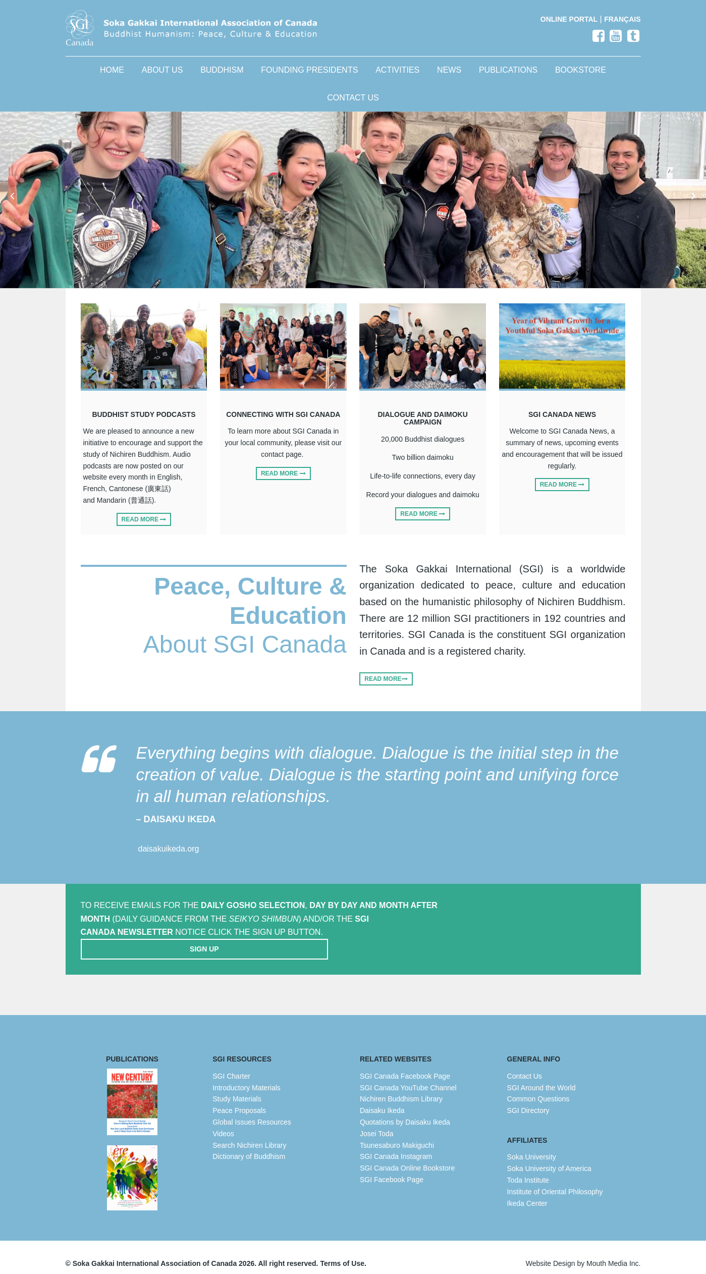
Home (112, 77)
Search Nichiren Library (249, 1133)
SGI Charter (231, 1064)
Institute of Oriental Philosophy (555, 1180)
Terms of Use (342, 1251)
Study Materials (236, 1087)
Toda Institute (528, 1168)
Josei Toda (377, 1122)
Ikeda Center (527, 1191)
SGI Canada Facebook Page (405, 1064)
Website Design (550, 1251)
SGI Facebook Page (391, 1167)
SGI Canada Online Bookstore (407, 1156)
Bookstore (580, 77)
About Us (162, 77)
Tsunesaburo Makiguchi (397, 1133)
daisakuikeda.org (168, 858)
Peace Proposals (239, 1098)
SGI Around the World (541, 1075)
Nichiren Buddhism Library (401, 1087)
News (449, 77)
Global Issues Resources (251, 1110)
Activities (397, 77)
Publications (508, 77)
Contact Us (353, 104)
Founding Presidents (309, 77)
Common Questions (538, 1087)
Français (622, 19)
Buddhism (221, 77)
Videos (223, 1122)
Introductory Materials (246, 1075)
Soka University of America (549, 1156)
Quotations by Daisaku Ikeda (405, 1110)
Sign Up (544, 928)
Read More (144, 526)
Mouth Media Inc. (613, 1251)
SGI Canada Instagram (396, 1144)
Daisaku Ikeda (382, 1098)
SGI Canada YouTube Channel (408, 1075)
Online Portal (569, 19)
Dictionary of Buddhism (248, 1144)
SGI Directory (528, 1098)
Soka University (531, 1145)
